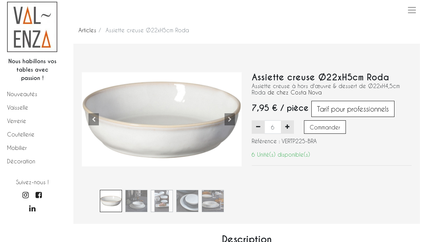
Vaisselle (17, 107)
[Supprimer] (258, 127)
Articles (87, 30)
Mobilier (17, 148)
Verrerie (16, 121)
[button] (94, 119)
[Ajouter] (287, 127)
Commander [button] (325, 127)
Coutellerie (21, 134)
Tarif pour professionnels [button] (353, 109)
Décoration (21, 161)
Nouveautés (22, 94)
